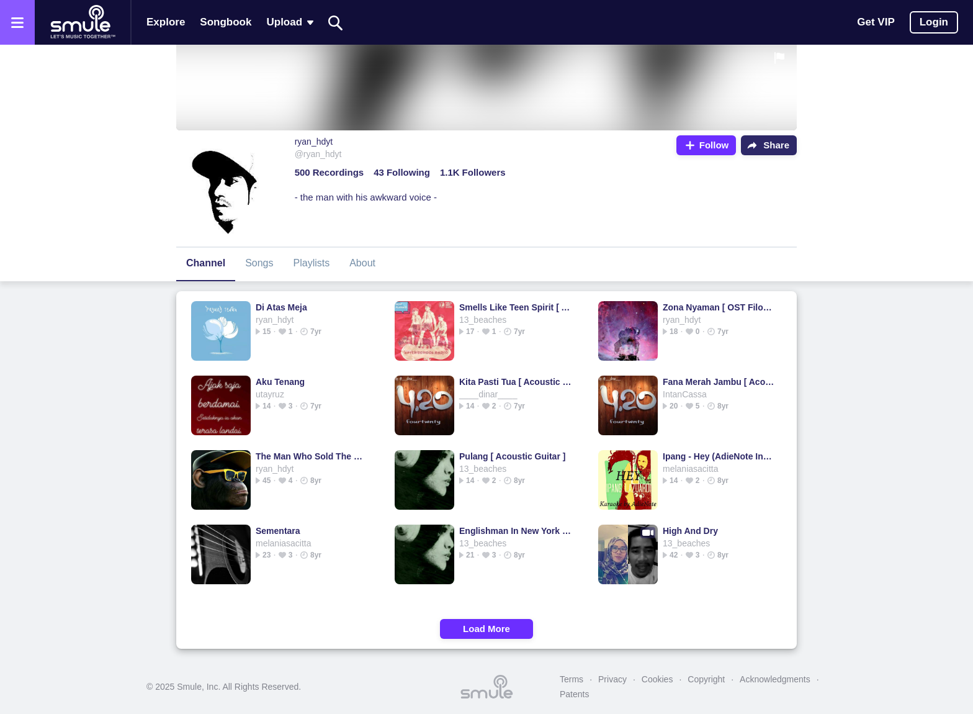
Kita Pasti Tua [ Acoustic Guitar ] (516, 382)
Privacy (612, 679)
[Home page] (82, 22)
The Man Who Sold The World (312, 456)
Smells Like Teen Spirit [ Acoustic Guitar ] (516, 307)
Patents (574, 694)
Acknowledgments (775, 679)
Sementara (278, 531)
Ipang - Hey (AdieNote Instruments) (719, 456)
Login (934, 22)
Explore (165, 22)
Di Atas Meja (281, 307)
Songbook (225, 22)
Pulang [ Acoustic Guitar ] (512, 456)
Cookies (657, 679)
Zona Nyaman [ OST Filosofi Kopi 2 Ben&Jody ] (719, 307)
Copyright (706, 679)
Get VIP (875, 22)
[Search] (335, 22)
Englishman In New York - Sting (516, 531)
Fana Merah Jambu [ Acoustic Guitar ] (719, 382)
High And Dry (690, 531)
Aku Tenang (280, 382)
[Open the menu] (17, 22)
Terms (571, 679)
